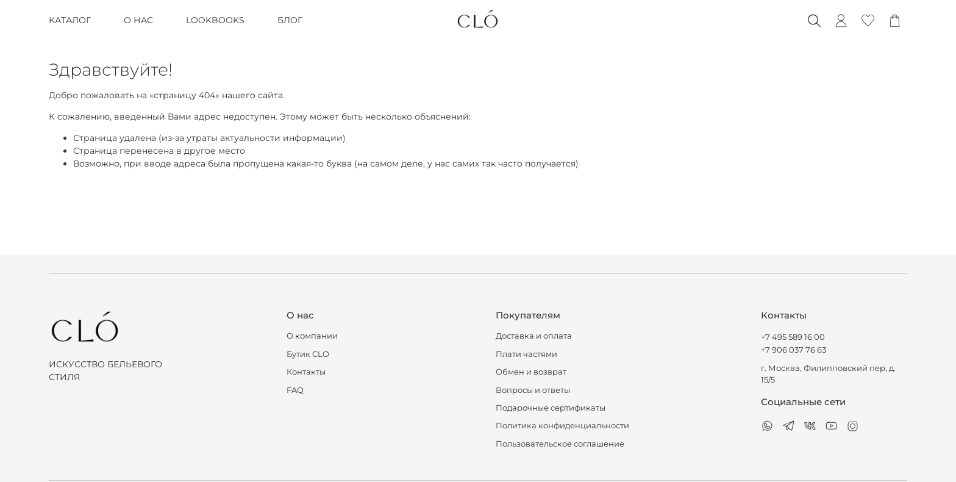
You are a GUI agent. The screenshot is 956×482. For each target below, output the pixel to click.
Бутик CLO (308, 354)
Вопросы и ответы (533, 390)
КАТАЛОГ (70, 20)
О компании (312, 335)
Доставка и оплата (534, 335)
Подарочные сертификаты (550, 407)
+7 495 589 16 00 (793, 337)
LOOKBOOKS (215, 20)
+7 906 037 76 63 (793, 349)
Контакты (306, 371)
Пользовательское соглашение (560, 443)
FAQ (295, 390)
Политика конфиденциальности (562, 425)
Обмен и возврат (531, 371)
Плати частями (526, 354)
